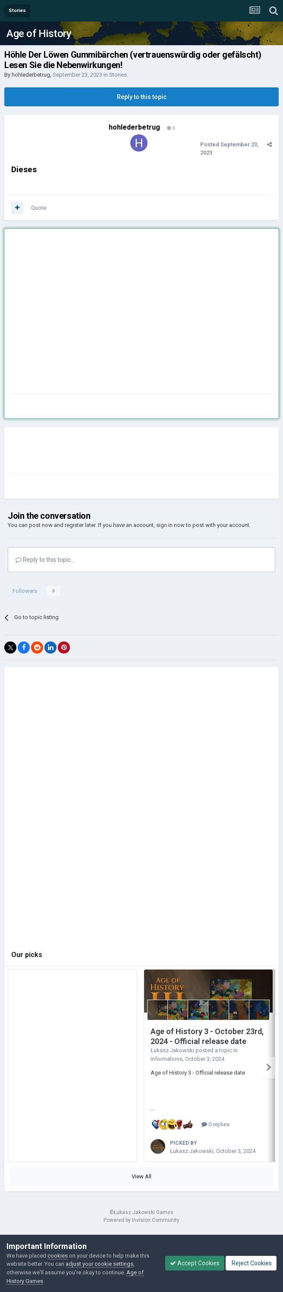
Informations (166, 1059)
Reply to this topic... (45, 559)
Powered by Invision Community (141, 1220)
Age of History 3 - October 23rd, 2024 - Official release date (207, 1036)
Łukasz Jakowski (172, 1050)
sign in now (170, 525)
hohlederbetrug (31, 74)
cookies (57, 1255)
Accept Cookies (195, 1263)
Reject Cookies (251, 1263)
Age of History (38, 34)
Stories (118, 74)
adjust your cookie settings (99, 1264)
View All (141, 1176)
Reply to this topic (142, 96)
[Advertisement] (81, 312)
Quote (38, 207)
